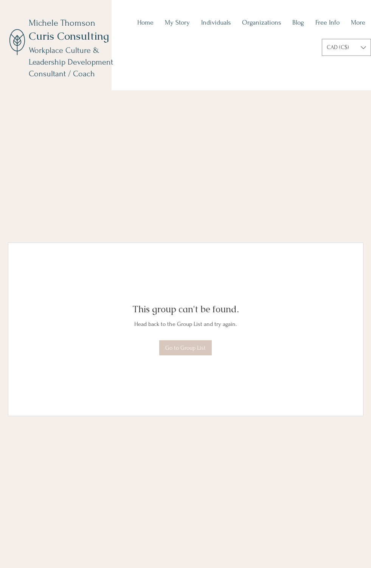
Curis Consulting (69, 36)
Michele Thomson (62, 23)
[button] (346, 47)
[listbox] (346, 47)
